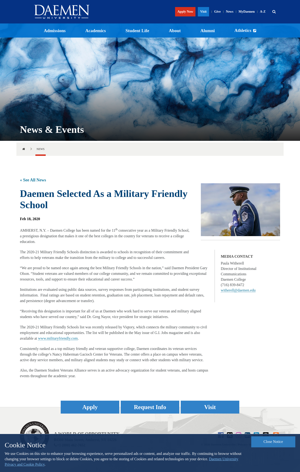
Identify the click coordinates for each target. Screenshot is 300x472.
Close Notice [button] (273, 442)
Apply (90, 407)
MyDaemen (247, 11)
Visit (203, 11)
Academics (95, 30)
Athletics (242, 30)
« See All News (33, 180)
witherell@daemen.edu (238, 290)
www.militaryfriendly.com (58, 338)
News (229, 11)
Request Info (150, 407)
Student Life (137, 30)
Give (217, 11)
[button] (274, 11)
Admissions (55, 30)
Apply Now (185, 11)
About (175, 30)
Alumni (207, 30)
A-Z (263, 11)
